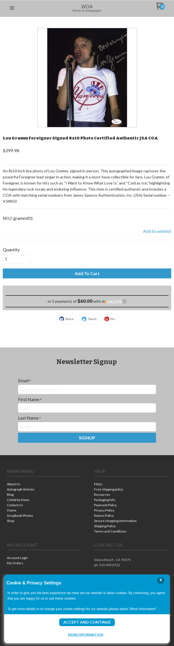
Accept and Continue (87, 622)
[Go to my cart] (160, 8)
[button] (12, 8)
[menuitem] (43, 484)
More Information (85, 634)
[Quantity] (16, 259)
